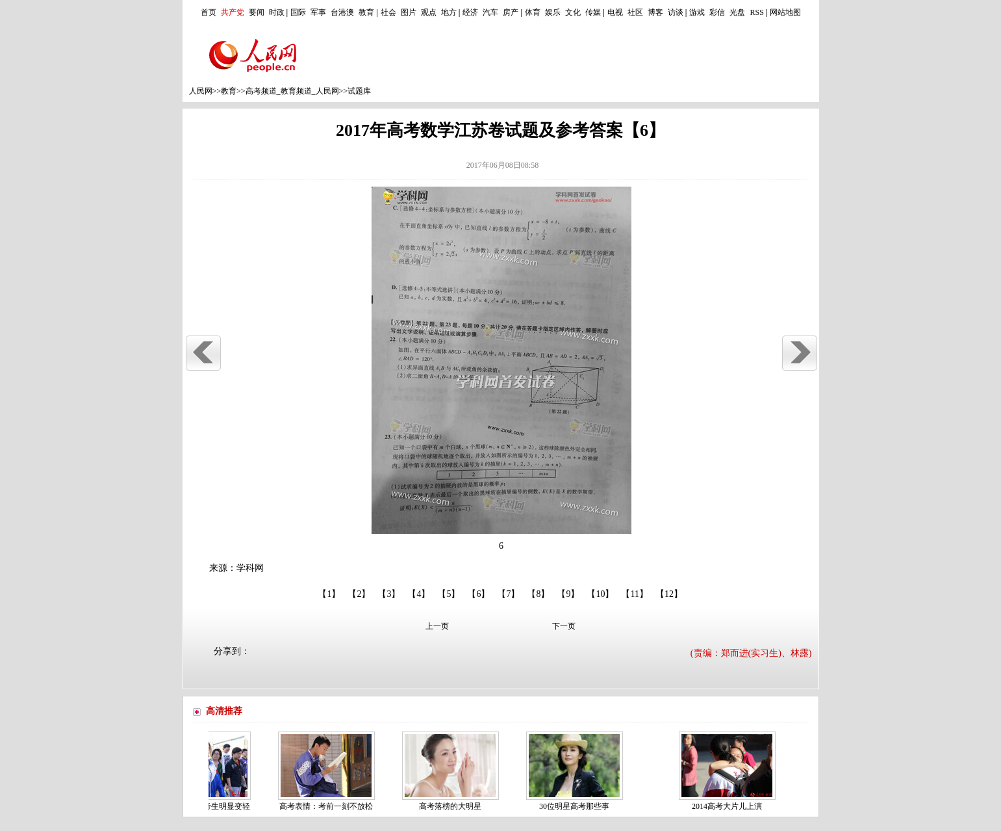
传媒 (593, 12)
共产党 (232, 12)
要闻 (256, 12)
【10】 (600, 594)
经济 (470, 12)
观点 (429, 12)
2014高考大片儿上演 (729, 806)
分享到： (232, 651)
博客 (655, 12)
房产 (510, 12)
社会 (388, 12)
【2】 (359, 594)
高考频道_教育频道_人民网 (292, 91)
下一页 (564, 626)
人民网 (200, 91)
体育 (532, 12)
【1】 (329, 594)
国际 (298, 12)
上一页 (437, 626)
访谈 (675, 12)
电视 (615, 12)
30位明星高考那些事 (577, 806)
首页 (208, 12)
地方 (449, 12)
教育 (366, 12)
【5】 (448, 594)
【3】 (388, 594)
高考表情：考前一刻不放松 (328, 806)
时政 (277, 12)
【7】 (508, 594)
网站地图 (785, 12)
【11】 (634, 594)
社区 (635, 12)
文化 (573, 12)
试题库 (359, 91)
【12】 (669, 594)
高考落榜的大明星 (453, 806)
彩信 (717, 12)
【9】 (568, 594)
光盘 (737, 12)
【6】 (478, 594)
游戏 (697, 12)
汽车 (490, 12)
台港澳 (342, 12)
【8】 (538, 594)
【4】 (418, 594)
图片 (408, 12)
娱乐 (553, 12)
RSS (756, 12)
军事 (318, 12)
